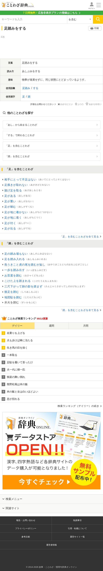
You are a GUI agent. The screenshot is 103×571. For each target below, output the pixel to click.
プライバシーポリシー (25, 528)
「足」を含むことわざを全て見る (79, 236)
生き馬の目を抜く (15, 348)
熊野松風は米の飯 (15, 384)
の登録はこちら (49, 12)
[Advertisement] (51, 47)
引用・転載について (77, 528)
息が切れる (11, 399)
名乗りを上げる (13, 333)
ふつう (79, 104)
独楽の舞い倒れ (13, 377)
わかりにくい (65, 104)
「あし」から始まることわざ (21, 124)
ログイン (91, 8)
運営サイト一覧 (77, 537)
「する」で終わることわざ (20, 135)
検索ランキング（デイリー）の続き (78, 406)
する (35, 88)
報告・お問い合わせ (25, 520)
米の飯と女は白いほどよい (20, 391)
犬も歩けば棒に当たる (17, 340)
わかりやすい (93, 104)
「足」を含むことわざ (17, 145)
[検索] (98, 19)
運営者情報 (51, 545)
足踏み (26, 88)
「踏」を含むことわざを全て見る (79, 310)
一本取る (9, 355)
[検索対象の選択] (80, 19)
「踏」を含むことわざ (17, 156)
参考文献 (25, 537)
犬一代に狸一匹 (13, 369)
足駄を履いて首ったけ (17, 362)
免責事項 (77, 520)
